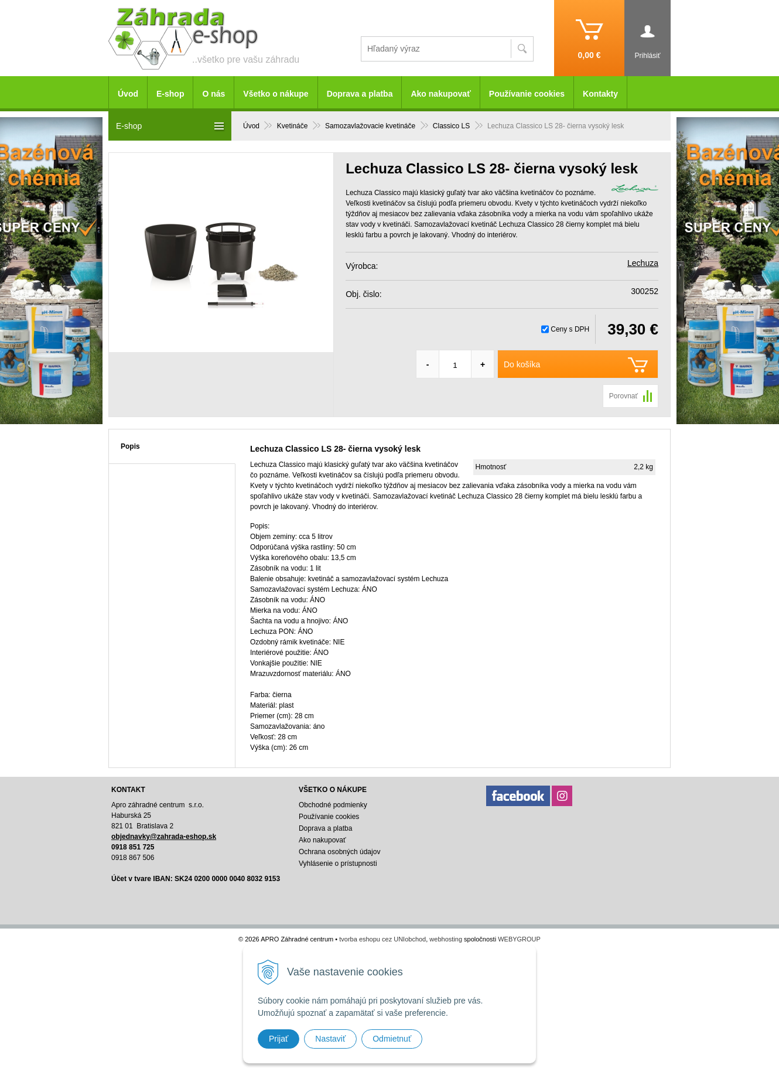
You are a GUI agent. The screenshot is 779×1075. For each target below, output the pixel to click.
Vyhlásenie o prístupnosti (338, 863)
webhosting (445, 939)
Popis (130, 446)
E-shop (170, 93)
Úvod (128, 93)
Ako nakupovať (440, 93)
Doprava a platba (360, 93)
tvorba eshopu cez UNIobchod (382, 939)
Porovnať (623, 396)
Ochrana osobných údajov (339, 852)
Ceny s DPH (570, 329)
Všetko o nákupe (275, 93)
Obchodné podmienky (333, 805)
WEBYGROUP (519, 939)
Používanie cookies (527, 93)
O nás (213, 93)
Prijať (278, 1038)
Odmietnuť (392, 1038)
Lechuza (642, 263)
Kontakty (600, 93)
